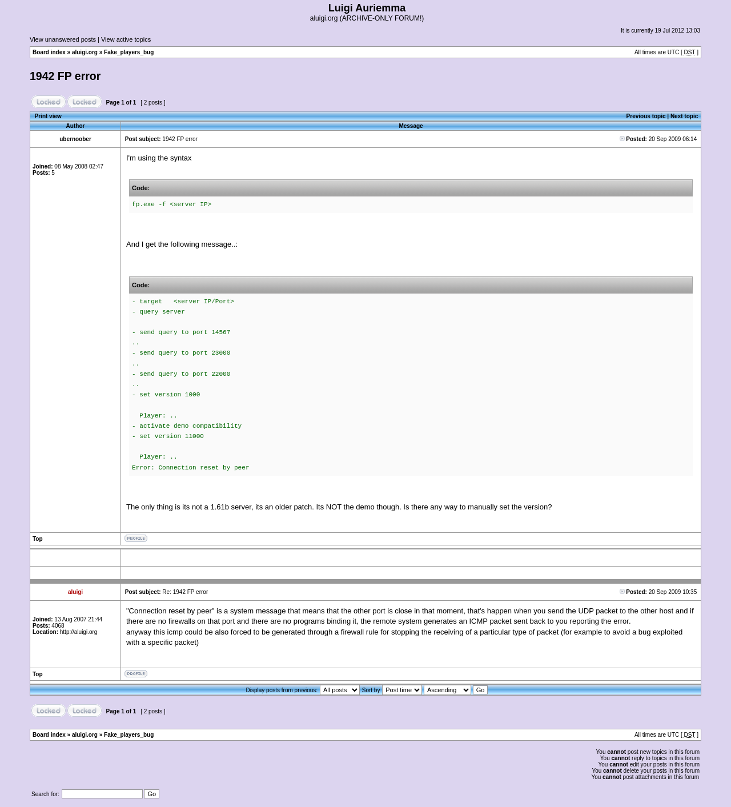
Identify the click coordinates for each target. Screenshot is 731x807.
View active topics (126, 39)
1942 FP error (65, 76)
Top (38, 539)
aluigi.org (85, 52)
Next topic (684, 116)
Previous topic (646, 116)
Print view (48, 116)
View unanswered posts (63, 39)
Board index (49, 52)
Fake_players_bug (129, 52)
